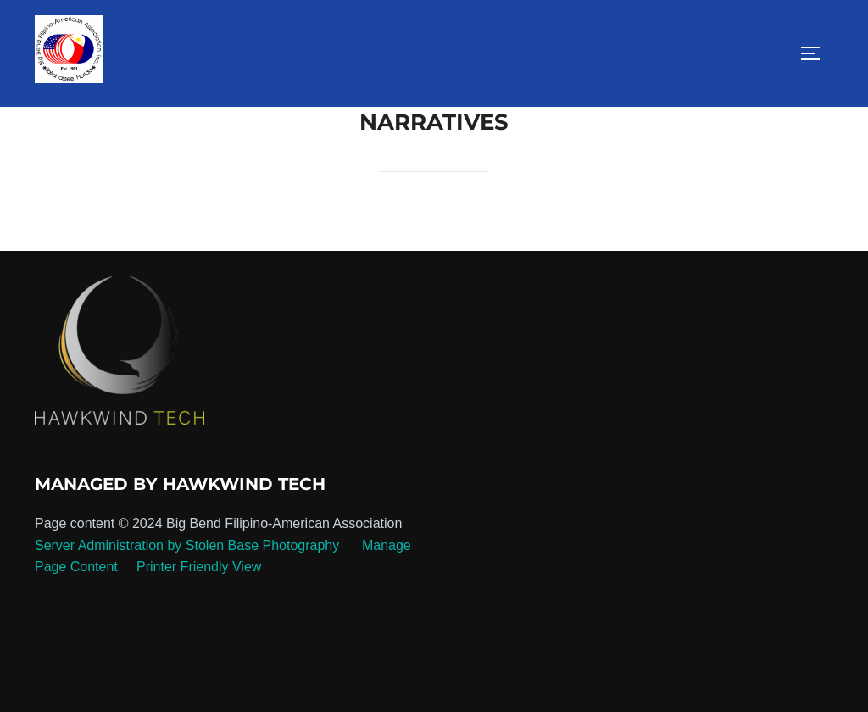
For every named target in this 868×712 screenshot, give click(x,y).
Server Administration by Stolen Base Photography (187, 545)
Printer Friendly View (198, 566)
